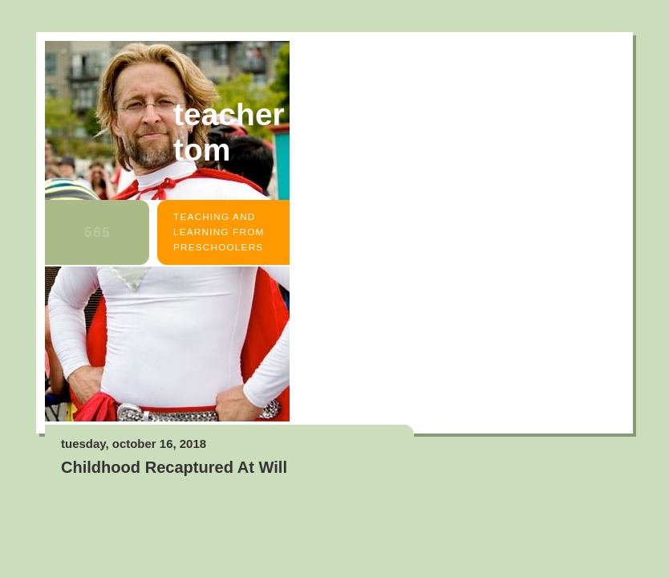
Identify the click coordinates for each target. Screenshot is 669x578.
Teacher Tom (229, 132)
